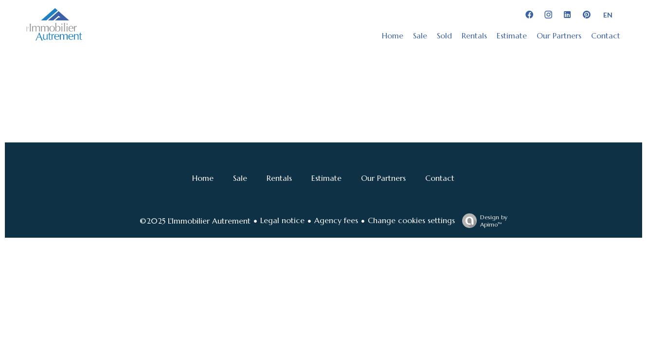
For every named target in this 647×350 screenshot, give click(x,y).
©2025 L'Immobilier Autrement (195, 221)
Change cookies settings (411, 220)
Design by (482, 220)
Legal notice (282, 220)
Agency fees (336, 220)
